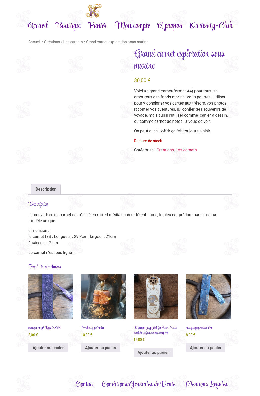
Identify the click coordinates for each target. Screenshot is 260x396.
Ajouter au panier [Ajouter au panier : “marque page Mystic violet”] (48, 347)
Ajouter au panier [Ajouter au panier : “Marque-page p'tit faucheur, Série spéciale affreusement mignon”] (153, 352)
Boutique (68, 26)
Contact (84, 384)
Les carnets (73, 42)
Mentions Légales (205, 384)
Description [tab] (46, 189)
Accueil (38, 26)
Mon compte (132, 26)
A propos (169, 26)
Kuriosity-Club (211, 26)
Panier (97, 26)
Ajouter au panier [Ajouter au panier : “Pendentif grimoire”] (101, 347)
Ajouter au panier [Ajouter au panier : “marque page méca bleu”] (205, 347)
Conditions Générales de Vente (138, 384)
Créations (52, 42)
